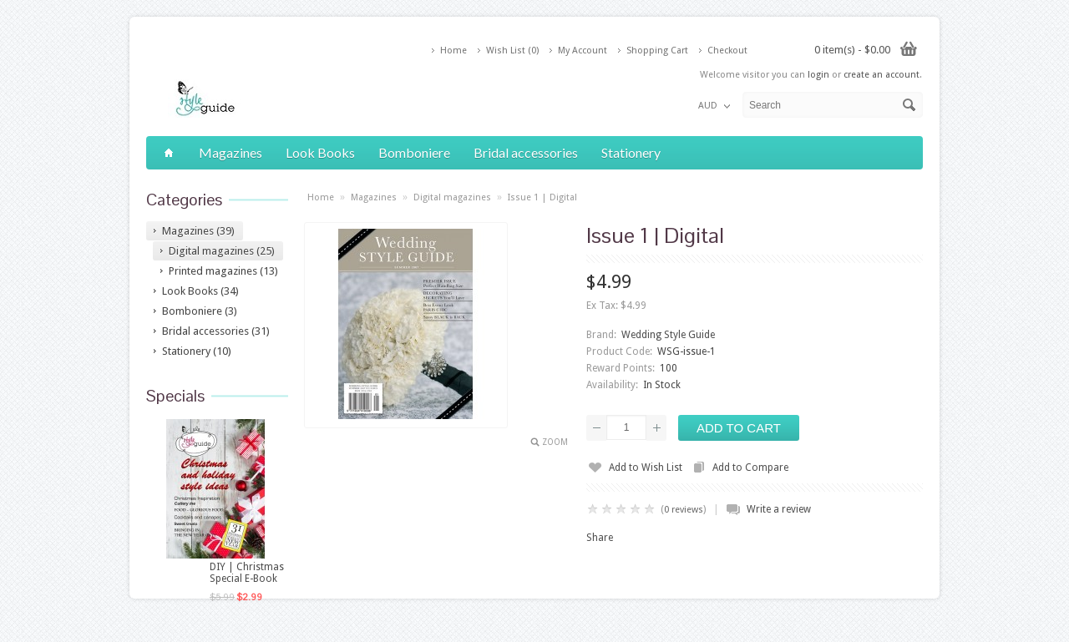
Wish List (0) (512, 50)
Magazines (230, 152)
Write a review (779, 509)
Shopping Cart (657, 50)
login (818, 74)
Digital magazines (452, 197)
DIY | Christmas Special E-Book (247, 572)
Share (599, 537)
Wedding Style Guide (668, 335)
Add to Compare (750, 467)
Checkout (727, 50)
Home (453, 50)
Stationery (631, 152)
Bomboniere (414, 152)
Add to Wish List (645, 467)
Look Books (320, 152)
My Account (582, 50)
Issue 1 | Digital (542, 197)
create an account (882, 74)
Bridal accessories (526, 152)
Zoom (555, 442)
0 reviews (683, 509)
